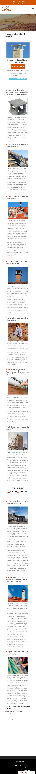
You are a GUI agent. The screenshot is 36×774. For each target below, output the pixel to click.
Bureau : (18, 1)
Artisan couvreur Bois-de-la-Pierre (14, 711)
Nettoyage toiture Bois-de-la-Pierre (14, 713)
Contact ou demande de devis (17, 78)
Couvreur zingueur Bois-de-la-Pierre (14, 719)
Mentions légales (18, 765)
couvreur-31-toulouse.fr (19, 761)
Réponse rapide (18, 491)
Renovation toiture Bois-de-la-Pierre (15, 716)
